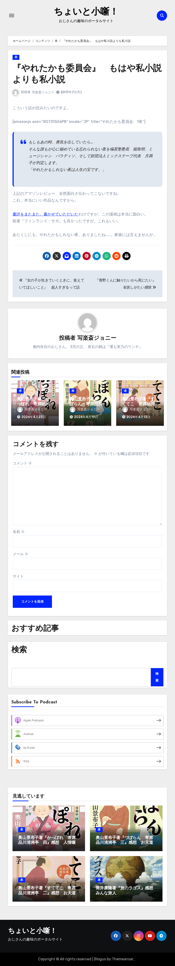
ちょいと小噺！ (86, 12)
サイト (18, 576)
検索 (157, 677)
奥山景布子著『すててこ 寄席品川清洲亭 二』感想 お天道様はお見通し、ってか (47, 893)
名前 (19, 532)
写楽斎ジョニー (43, 92)
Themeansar (122, 959)
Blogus (100, 959)
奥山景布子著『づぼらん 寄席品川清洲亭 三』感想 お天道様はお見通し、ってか (124, 843)
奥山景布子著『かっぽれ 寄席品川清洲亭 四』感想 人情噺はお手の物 (47, 843)
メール (20, 554)
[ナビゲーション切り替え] (11, 15)
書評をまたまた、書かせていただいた (45, 214)
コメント (22, 463)
